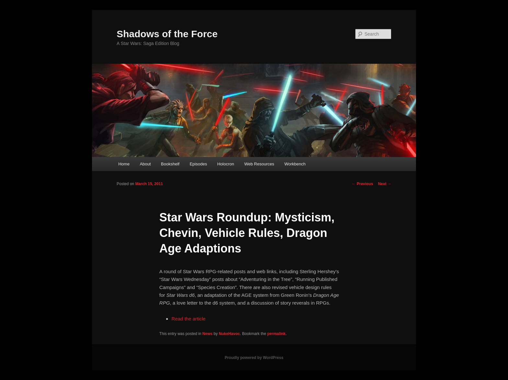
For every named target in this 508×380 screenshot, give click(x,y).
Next (384, 184)
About (145, 164)
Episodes (198, 164)
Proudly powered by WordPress (254, 357)
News (207, 333)
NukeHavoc (229, 333)
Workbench (295, 164)
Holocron (225, 164)
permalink (276, 333)
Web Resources (259, 164)
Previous (362, 184)
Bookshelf (170, 164)
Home (124, 164)
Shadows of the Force (167, 33)
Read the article (188, 318)
